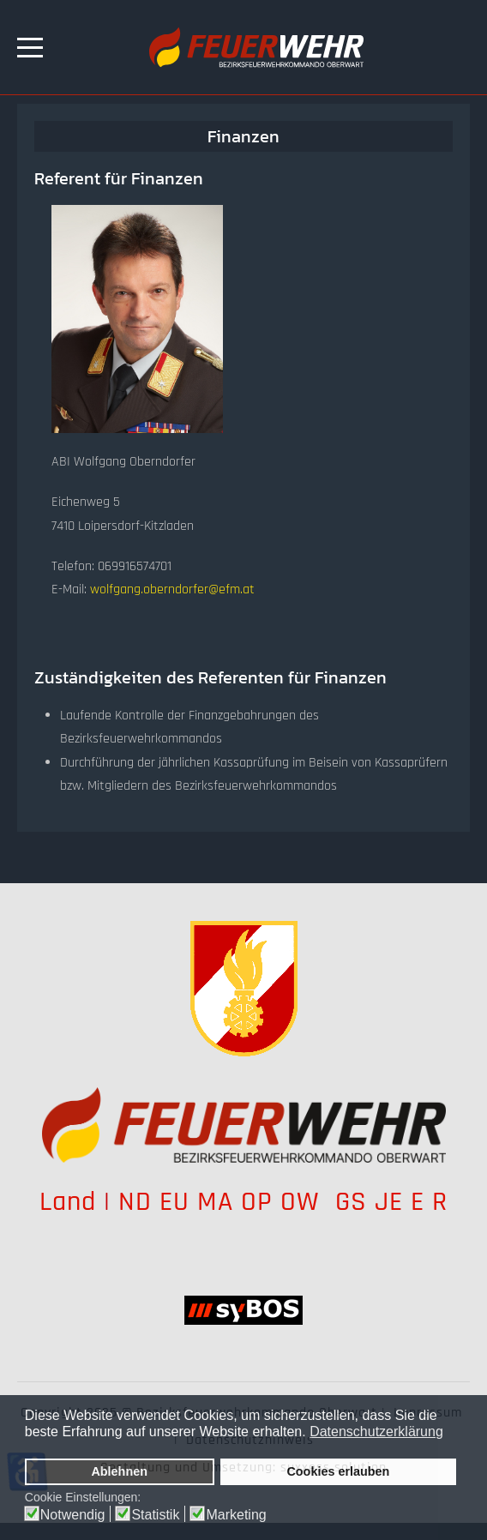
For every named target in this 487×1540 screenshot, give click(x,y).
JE (389, 1201)
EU (174, 1201)
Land (67, 1201)
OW (304, 1201)
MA (215, 1201)
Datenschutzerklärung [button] (376, 1431)
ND (135, 1201)
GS (351, 1201)
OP (257, 1201)
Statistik (155, 1515)
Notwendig (72, 1515)
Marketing (236, 1515)
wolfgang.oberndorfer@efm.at (172, 590)
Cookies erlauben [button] (337, 1471)
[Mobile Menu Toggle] (30, 47)
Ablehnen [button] (119, 1471)
